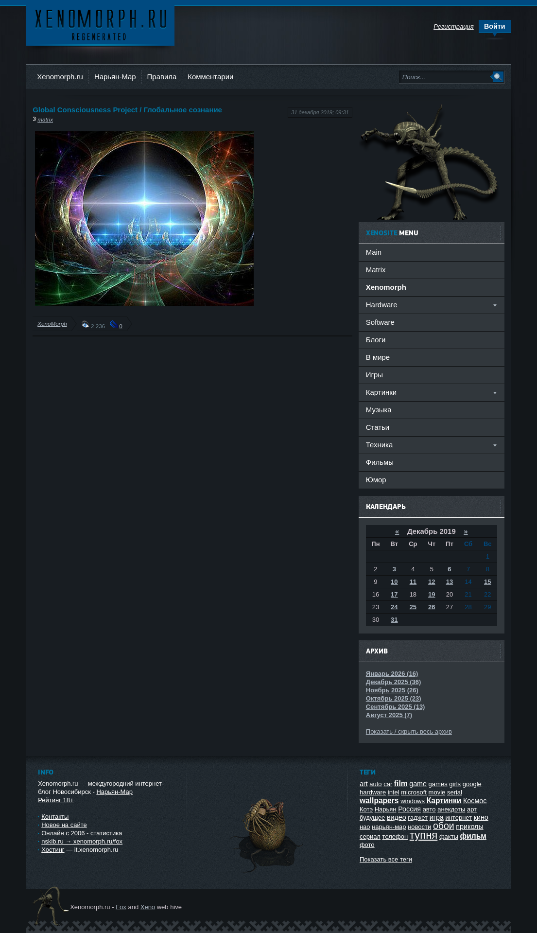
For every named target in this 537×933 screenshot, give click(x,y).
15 (487, 581)
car (387, 784)
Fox (121, 907)
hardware (373, 792)
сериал (370, 836)
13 (449, 581)
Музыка (379, 409)
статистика (106, 833)
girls (455, 784)
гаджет (418, 817)
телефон (395, 836)
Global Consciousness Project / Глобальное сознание (127, 110)
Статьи (377, 427)
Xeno (147, 907)
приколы (469, 826)
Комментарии (210, 76)
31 (394, 619)
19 (431, 594)
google (472, 784)
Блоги (376, 339)
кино (481, 817)
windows (412, 801)
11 (413, 581)
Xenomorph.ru (60, 76)
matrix (45, 119)
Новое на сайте (64, 824)
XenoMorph (52, 323)
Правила (162, 76)
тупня (424, 835)
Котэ (366, 809)
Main (373, 252)
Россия (409, 809)
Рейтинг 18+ (55, 800)
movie (437, 792)
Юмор (376, 479)
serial (454, 792)
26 (431, 607)
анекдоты (451, 809)
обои (443, 825)
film (401, 783)
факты (448, 836)
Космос (474, 801)
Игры (374, 374)
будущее (372, 817)
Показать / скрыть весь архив (409, 731)
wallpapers (379, 800)
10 (394, 581)
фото (367, 844)
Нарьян (386, 809)
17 (394, 594)
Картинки (444, 800)
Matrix (376, 269)
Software (380, 322)
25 (413, 607)
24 (394, 607)
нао (365, 826)
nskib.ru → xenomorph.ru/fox (81, 841)
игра (437, 817)
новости (419, 826)
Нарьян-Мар (115, 76)
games (438, 784)
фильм (473, 836)
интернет (458, 817)
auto (375, 784)
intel (393, 792)
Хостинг (52, 849)
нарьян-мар (389, 826)
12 (431, 581)
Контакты (55, 816)
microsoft (414, 792)
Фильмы (380, 462)
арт (472, 809)
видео (396, 817)
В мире (378, 357)
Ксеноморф (100, 24)
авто (429, 809)
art (364, 784)
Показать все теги (386, 859)
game (418, 784)
